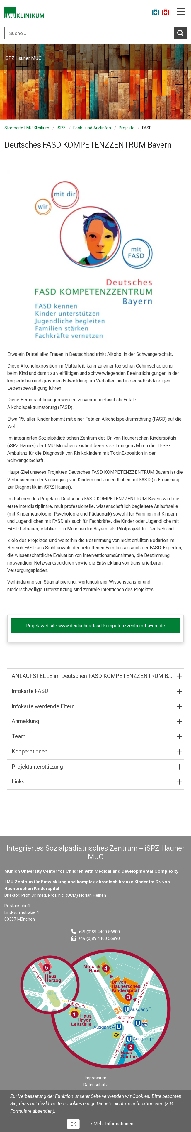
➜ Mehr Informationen (110, 1123)
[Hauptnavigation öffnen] (181, 12)
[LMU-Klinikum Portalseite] (24, 13)
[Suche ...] (89, 33)
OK (73, 1124)
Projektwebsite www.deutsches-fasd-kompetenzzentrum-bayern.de (95, 625)
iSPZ (61, 128)
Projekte (126, 128)
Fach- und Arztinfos (92, 128)
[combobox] (95, 33)
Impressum (95, 1078)
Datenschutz (95, 1084)
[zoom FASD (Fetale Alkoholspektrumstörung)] (95, 258)
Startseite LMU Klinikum (26, 128)
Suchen (182, 33)
